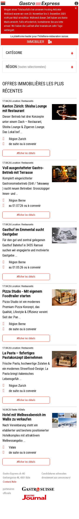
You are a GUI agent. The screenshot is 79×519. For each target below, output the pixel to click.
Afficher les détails (26, 153)
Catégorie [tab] (14, 53)
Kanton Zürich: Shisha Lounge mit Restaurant (24, 108)
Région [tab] (26, 67)
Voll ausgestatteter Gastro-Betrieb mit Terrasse (23, 170)
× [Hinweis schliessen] (76, 8)
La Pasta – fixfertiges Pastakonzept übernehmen (22, 355)
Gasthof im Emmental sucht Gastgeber (23, 232)
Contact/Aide (9, 481)
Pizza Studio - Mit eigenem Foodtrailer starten (22, 293)
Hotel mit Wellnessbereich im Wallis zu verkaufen (24, 417)
